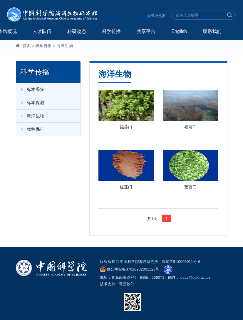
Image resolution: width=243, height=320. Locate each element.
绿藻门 (126, 127)
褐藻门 (190, 127)
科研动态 (76, 31)
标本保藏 (30, 102)
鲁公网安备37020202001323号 (130, 269)
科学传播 (111, 31)
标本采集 (30, 89)
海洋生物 (64, 45)
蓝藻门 (190, 187)
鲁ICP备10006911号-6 (181, 261)
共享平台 (146, 31)
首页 (27, 45)
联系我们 (212, 31)
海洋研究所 (156, 15)
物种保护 (30, 129)
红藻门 (126, 187)
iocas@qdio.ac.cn (195, 277)
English (179, 31)
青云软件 (126, 284)
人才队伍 (42, 31)
